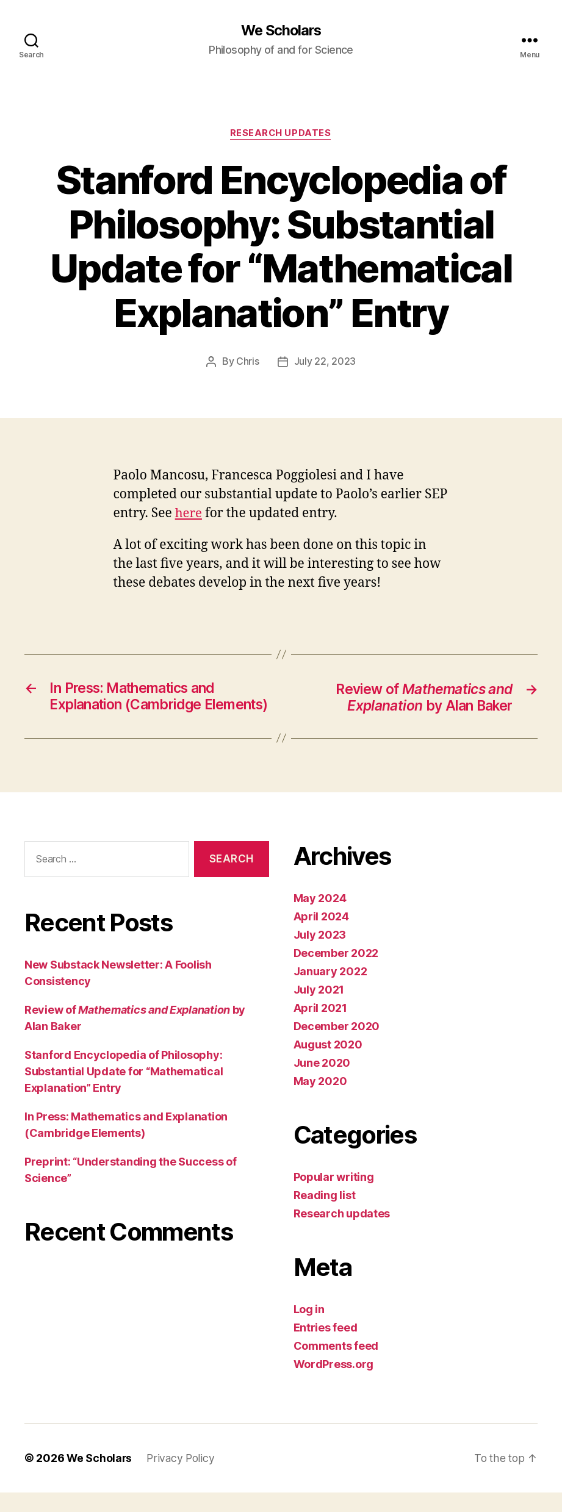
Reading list (325, 1214)
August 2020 (328, 1064)
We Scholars (281, 30)
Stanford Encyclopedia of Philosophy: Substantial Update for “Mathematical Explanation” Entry (123, 1091)
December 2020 (337, 1045)
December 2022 (336, 972)
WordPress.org (334, 1383)
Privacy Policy (182, 1477)
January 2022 (330, 990)
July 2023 (320, 954)
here (189, 514)
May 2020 (320, 1100)
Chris (247, 362)
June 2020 (322, 1082)
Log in (309, 1328)
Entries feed (326, 1347)
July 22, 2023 (325, 362)
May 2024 (320, 917)
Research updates (281, 134)
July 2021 (319, 1009)
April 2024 (321, 936)
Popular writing (334, 1196)
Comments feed (336, 1365)
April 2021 (320, 1027)
